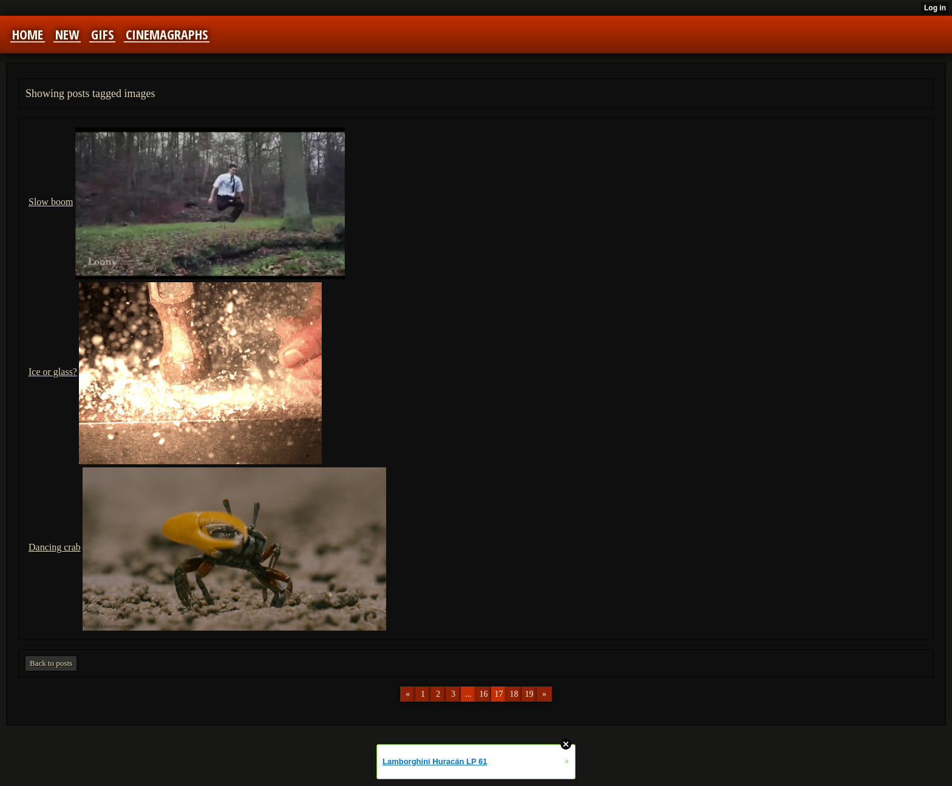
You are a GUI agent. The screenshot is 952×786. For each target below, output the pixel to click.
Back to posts (51, 663)
